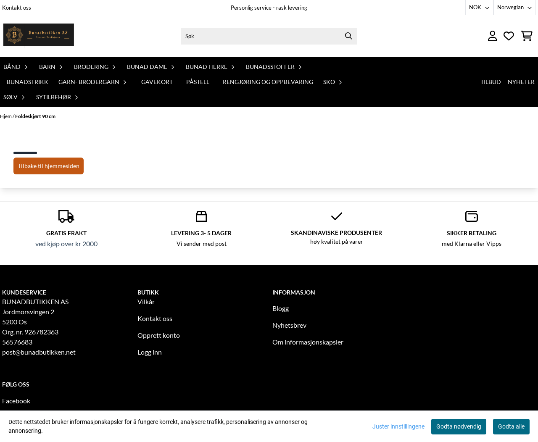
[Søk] (269, 36)
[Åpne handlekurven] (526, 36)
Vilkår (146, 301)
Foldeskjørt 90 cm (35, 116)
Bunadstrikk (27, 81)
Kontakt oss (16, 7)
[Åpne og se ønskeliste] (508, 36)
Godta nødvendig (458, 426)
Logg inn (149, 352)
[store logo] (39, 36)
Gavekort (157, 81)
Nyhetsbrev (289, 325)
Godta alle (511, 426)
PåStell (197, 81)
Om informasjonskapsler (307, 342)
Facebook (16, 401)
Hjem (6, 116)
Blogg (280, 308)
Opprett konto (158, 335)
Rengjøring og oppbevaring (268, 81)
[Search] (348, 36)
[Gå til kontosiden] (493, 36)
